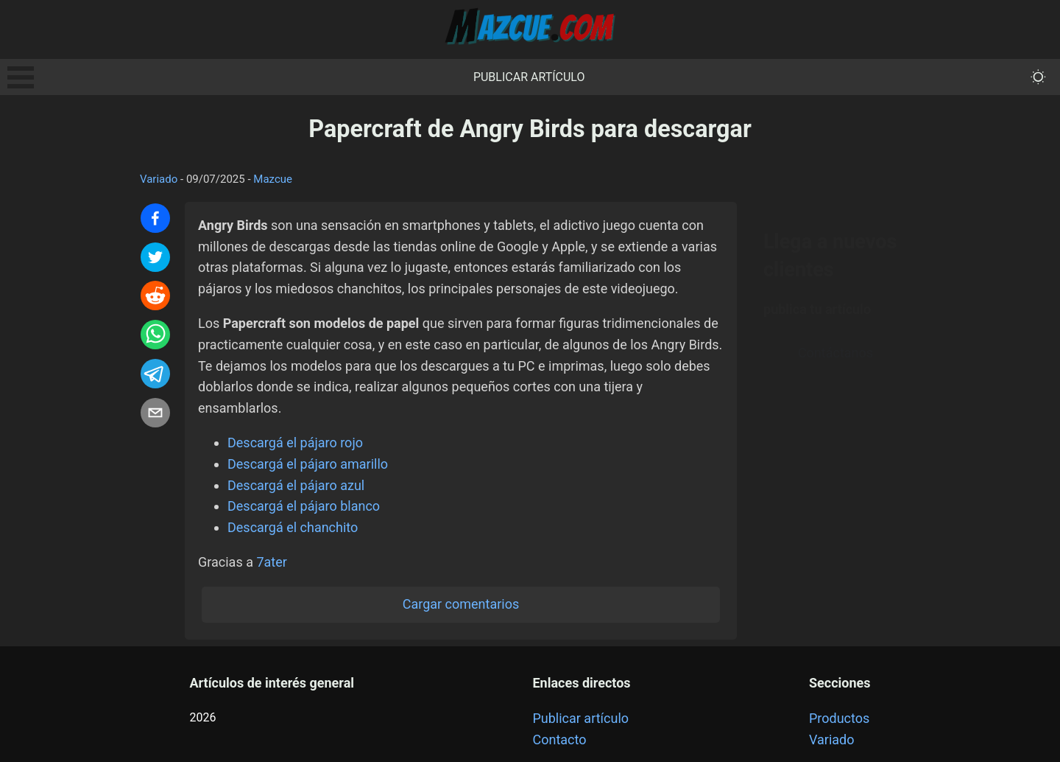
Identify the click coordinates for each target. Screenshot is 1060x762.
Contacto (559, 739)
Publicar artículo (529, 77)
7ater (271, 562)
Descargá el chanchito (292, 527)
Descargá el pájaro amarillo (307, 464)
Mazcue (272, 179)
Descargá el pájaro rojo (295, 442)
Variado (158, 179)
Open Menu (20, 77)
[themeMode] (1038, 77)
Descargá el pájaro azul (295, 485)
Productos (839, 718)
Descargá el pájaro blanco (303, 506)
